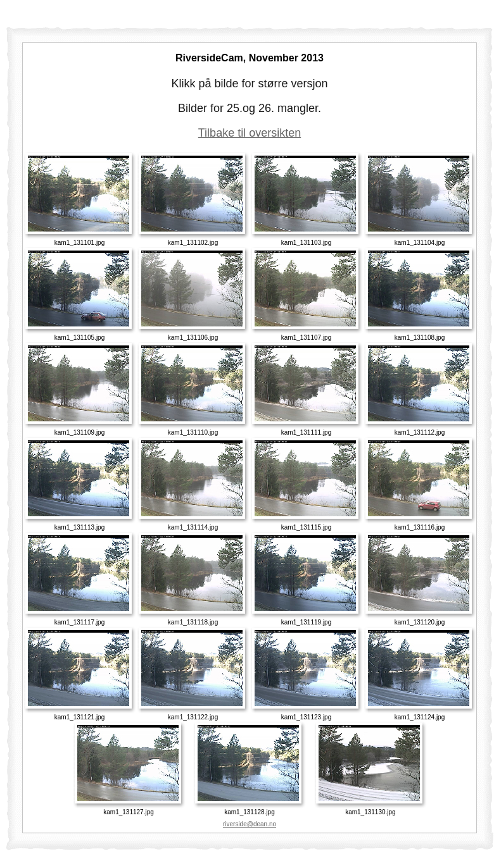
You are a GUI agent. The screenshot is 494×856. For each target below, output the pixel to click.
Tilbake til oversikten (249, 133)
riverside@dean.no (249, 824)
